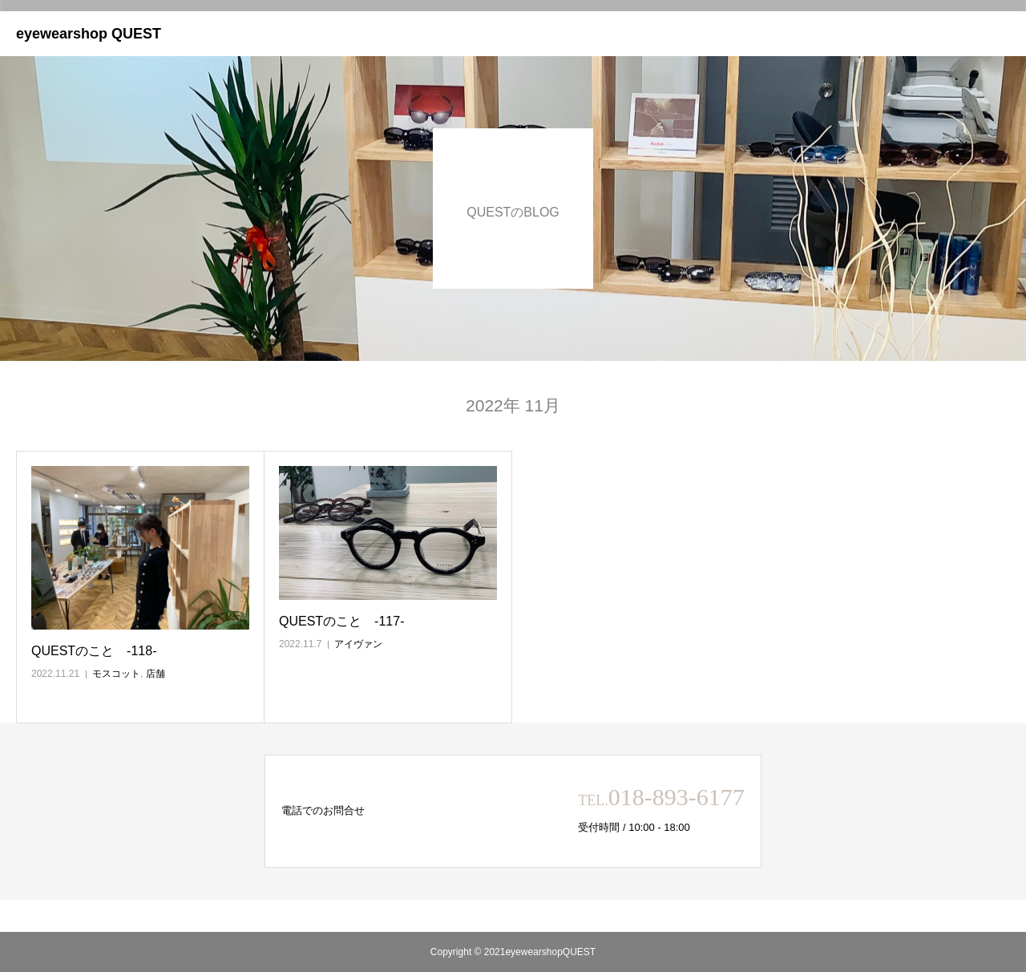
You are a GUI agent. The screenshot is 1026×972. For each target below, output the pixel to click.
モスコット (116, 673)
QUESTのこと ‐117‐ (341, 621)
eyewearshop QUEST (88, 33)
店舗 (155, 673)
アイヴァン (358, 644)
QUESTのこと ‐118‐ (93, 651)
